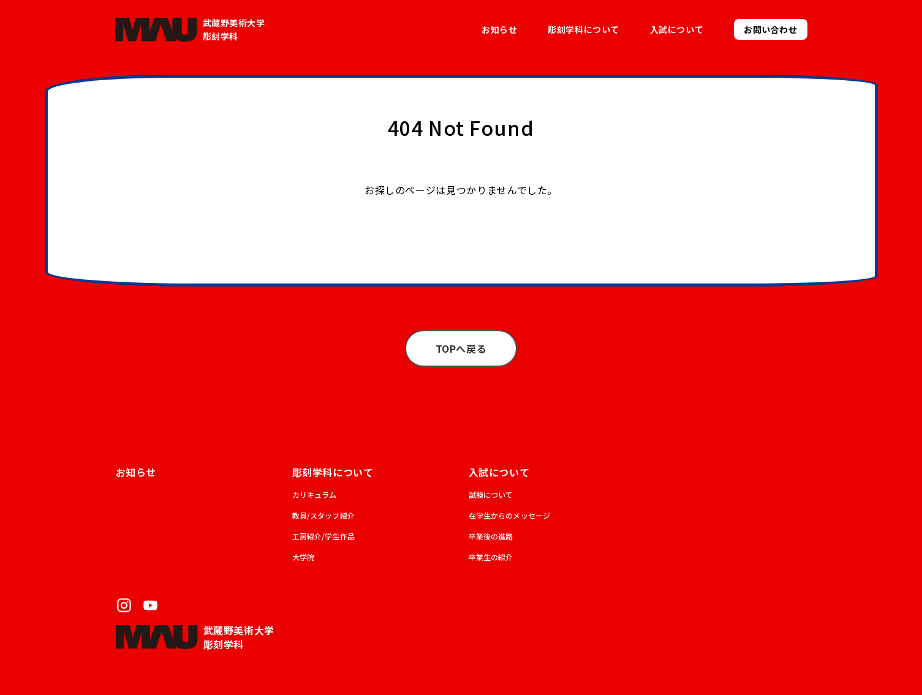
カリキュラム (314, 494)
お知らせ (499, 29)
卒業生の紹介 (491, 557)
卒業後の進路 (491, 536)
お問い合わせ (770, 29)
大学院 (303, 557)
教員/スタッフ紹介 (323, 515)
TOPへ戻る (461, 348)
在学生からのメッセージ (510, 515)
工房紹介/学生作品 (323, 536)
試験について (491, 494)
